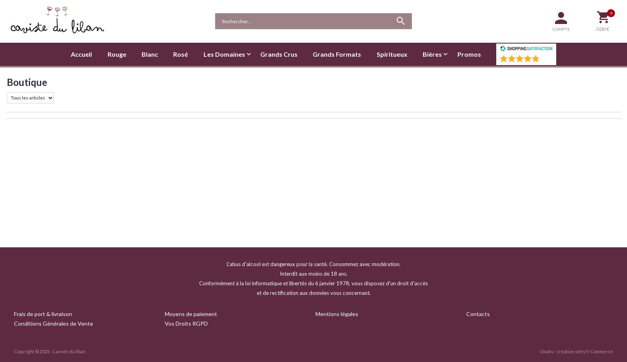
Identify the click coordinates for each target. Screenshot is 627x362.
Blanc (150, 54)
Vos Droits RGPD (186, 323)
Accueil (81, 54)
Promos (469, 54)
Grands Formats (337, 54)
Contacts (478, 313)
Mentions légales (336, 313)
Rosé (180, 54)
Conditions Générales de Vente (53, 323)
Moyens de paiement (191, 313)
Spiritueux (392, 54)
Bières (432, 54)
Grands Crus (279, 54)
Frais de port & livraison (43, 313)
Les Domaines (224, 54)
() (547, 61)
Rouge (117, 54)
